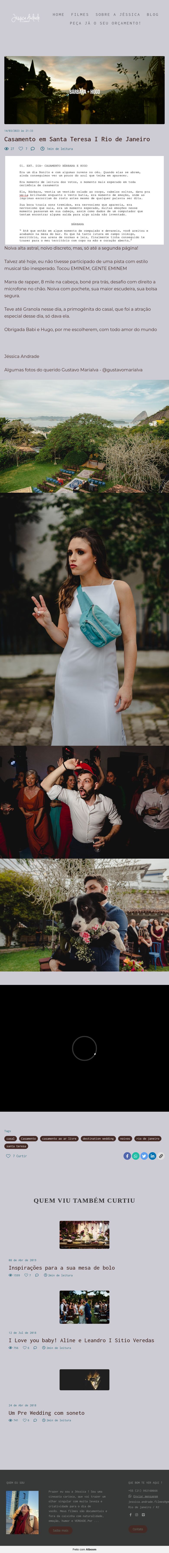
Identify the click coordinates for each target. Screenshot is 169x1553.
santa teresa (16, 1146)
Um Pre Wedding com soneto (46, 1413)
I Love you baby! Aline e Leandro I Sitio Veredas (81, 1340)
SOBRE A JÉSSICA (118, 14)
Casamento (28, 1138)
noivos (125, 1138)
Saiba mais (60, 1530)
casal (10, 1138)
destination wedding (98, 1138)
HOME (59, 14)
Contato (138, 1529)
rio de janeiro (147, 1138)
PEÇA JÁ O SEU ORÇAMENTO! (106, 23)
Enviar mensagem (145, 1496)
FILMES (80, 14)
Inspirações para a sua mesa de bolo (62, 1267)
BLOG (153, 14)
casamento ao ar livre (59, 1138)
